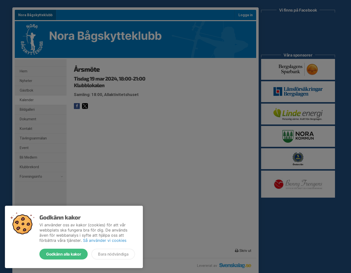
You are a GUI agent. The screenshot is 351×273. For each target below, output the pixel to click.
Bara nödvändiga (113, 254)
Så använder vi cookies (104, 240)
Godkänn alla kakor (63, 254)
